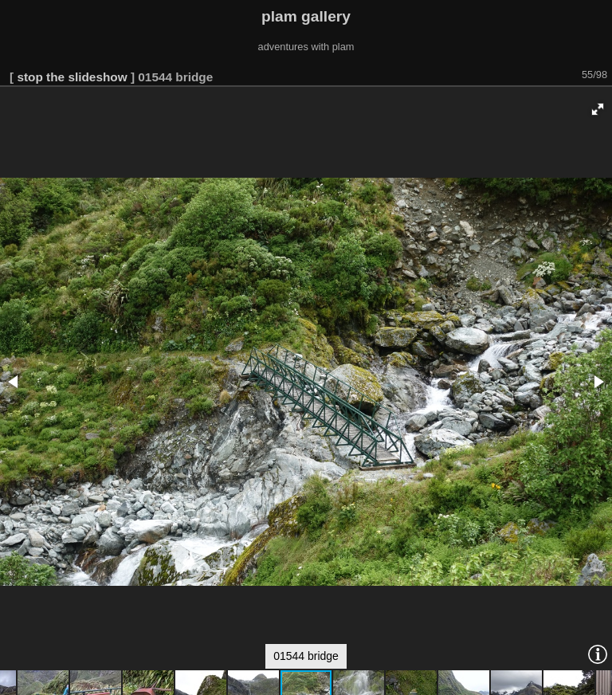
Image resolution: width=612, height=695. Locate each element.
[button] (597, 109)
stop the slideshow (72, 77)
